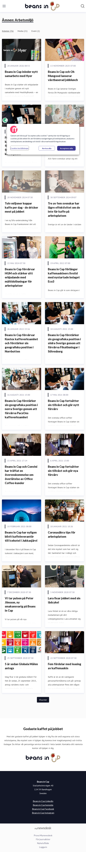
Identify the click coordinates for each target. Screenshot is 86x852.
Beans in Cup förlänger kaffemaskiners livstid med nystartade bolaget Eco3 (64, 275)
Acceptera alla (66, 148)
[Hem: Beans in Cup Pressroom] (42, 6)
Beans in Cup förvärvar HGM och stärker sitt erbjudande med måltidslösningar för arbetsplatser (20, 277)
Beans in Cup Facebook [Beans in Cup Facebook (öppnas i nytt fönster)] (43, 809)
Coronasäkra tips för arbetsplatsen (61, 534)
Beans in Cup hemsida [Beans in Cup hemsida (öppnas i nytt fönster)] (43, 805)
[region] (43, 139)
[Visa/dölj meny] (4, 6)
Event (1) (35, 31)
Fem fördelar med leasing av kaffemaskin (64, 666)
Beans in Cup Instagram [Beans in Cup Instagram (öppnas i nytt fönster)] (43, 812)
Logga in (43, 847)
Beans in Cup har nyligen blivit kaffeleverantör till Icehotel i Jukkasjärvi (21, 536)
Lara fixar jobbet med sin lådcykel (64, 600)
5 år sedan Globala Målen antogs (21, 666)
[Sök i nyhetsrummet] (83, 6)
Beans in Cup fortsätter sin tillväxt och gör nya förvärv (63, 470)
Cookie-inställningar (19, 148)
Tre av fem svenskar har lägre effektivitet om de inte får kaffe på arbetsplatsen (64, 209)
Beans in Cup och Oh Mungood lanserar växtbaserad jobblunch (63, 76)
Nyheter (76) (8, 31)
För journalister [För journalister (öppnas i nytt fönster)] (43, 839)
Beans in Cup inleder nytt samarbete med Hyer (21, 74)
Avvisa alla (46, 148)
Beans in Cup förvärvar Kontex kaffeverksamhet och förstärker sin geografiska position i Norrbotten (21, 343)
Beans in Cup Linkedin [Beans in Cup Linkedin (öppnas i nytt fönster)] (43, 801)
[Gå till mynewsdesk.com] (43, 828)
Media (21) (22, 31)
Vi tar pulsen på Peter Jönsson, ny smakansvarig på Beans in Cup (20, 604)
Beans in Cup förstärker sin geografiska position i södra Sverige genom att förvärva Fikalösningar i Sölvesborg (64, 343)
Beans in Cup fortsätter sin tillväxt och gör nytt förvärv (63, 405)
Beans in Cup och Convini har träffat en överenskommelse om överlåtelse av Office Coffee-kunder (21, 475)
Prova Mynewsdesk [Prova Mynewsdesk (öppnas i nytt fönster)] (43, 835)
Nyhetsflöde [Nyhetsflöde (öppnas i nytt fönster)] (43, 843)
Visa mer (43, 699)
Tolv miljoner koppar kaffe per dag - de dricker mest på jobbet (21, 207)
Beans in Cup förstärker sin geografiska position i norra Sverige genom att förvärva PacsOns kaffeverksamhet (21, 409)
